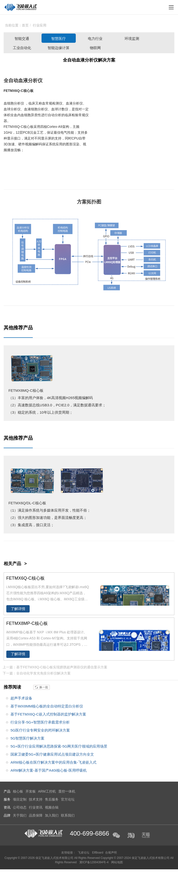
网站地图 (117, 862)
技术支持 (35, 799)
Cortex (52, 127)
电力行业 (95, 38)
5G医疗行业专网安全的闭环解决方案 (40, 730)
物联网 (95, 48)
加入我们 (52, 815)
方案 (82, 201)
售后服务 (52, 799)
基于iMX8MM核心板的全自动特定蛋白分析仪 (46, 706)
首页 (25, 25)
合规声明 (111, 852)
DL (29, 503)
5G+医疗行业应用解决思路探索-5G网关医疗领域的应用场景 (58, 746)
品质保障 (35, 815)
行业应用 (39, 25)
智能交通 (22, 38)
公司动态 (19, 807)
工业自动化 (22, 48)
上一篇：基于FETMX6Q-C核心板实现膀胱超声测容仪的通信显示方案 (55, 667)
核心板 (28, 91)
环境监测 (132, 38)
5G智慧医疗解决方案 (27, 738)
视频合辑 (52, 807)
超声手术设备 (21, 698)
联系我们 (68, 815)
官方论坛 (68, 799)
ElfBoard (97, 852)
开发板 (30, 791)
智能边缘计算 (58, 48)
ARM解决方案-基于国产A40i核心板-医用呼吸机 (48, 770)
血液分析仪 (30, 80)
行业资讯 (35, 807)
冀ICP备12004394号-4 (94, 862)
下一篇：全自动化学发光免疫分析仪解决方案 (37, 673)
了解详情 (18, 609)
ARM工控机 (47, 791)
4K (49, 398)
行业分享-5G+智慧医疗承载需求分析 (40, 722)
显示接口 (14, 138)
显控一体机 (66, 791)
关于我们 (19, 815)
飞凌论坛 (83, 852)
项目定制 (19, 799)
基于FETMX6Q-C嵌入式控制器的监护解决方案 (48, 714)
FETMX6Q (12, 91)
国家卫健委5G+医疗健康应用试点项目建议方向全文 (52, 754)
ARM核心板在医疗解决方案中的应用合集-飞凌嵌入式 (53, 762)
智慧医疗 (58, 38)
